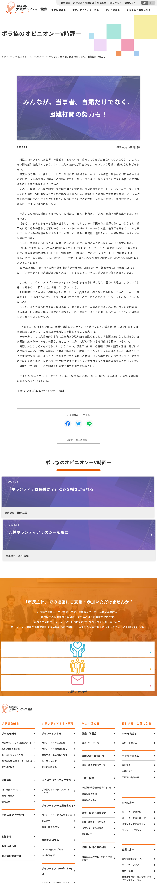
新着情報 (65, 2)
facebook (145, 862)
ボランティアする (51, 690)
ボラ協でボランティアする (56, 736)
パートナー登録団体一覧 (134, 774)
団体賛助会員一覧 (130, 733)
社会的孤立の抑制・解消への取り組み (97, 815)
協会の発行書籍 (89, 750)
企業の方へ (130, 2)
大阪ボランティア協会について (17, 699)
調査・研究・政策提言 (94, 769)
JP (144, 2)
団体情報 (6, 736)
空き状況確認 (48, 812)
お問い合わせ (9, 803)
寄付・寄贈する (129, 699)
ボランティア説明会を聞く (54, 705)
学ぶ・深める (112, 9)
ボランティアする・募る (85, 9)
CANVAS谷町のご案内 (52, 806)
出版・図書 (88, 734)
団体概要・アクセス (11, 746)
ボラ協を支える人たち (12, 711)
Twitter (144, 854)
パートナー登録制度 (131, 768)
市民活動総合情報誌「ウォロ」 (97, 744)
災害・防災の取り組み (94, 804)
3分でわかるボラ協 (11, 705)
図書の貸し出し (89, 756)
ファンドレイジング (131, 786)
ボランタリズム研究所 (92, 784)
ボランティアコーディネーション (57, 827)
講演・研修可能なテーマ (93, 721)
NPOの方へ (115, 2)
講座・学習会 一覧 (90, 699)
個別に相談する (49, 723)
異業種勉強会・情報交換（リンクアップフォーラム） (137, 835)
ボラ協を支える (130, 712)
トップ (5, 56)
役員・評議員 (8, 752)
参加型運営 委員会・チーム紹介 (17, 717)
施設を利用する (50, 796)
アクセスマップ (85, 859)
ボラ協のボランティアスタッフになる (57, 748)
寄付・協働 (127, 827)
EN (151, 2)
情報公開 (6, 758)
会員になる (127, 727)
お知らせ (6, 793)
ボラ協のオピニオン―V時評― (28, 56)
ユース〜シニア (49, 717)
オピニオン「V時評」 (13, 771)
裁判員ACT (87, 790)
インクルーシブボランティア (56, 839)
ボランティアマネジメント (135, 780)
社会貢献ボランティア (132, 815)
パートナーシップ (130, 821)
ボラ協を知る (58, 9)
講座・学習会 (89, 690)
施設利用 (101, 2)
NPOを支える (129, 690)
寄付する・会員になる (138, 9)
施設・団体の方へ (50, 783)
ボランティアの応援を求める (58, 762)
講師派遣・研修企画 (83, 2)
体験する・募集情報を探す (55, 711)
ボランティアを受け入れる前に (57, 771)
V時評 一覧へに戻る (77, 441)
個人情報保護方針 (11, 812)
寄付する (126, 721)
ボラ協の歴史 (8, 723)
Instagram (144, 870)
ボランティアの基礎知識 (53, 699)
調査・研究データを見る (93, 778)
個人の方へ (47, 777)
